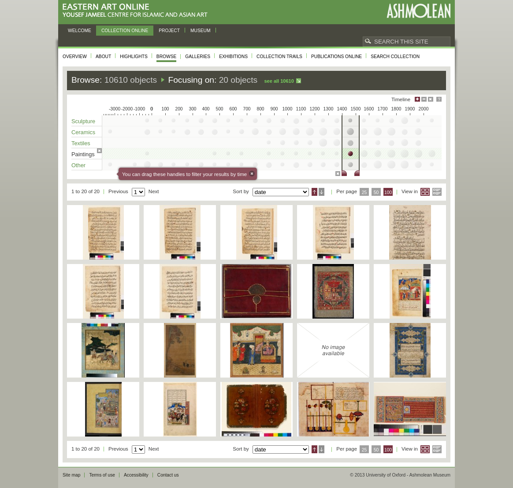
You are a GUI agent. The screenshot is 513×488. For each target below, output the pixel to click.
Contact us (168, 475)
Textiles (80, 143)
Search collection (395, 56)
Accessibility (136, 475)
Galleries (197, 56)
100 (388, 192)
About (103, 56)
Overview (75, 56)
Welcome (79, 30)
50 (376, 192)
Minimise (424, 99)
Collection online (124, 30)
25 (364, 192)
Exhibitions (233, 56)
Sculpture (83, 121)
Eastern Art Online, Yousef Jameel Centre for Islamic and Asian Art (137, 11)
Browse (166, 56)
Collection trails (279, 56)
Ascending (314, 192)
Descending (321, 192)
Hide (430, 99)
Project (169, 30)
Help (439, 99)
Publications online (336, 56)
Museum (200, 30)
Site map (71, 475)
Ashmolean (418, 11)
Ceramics (83, 132)
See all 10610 (279, 81)
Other (78, 165)
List (437, 192)
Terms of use (102, 475)
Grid (425, 192)
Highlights (134, 56)
